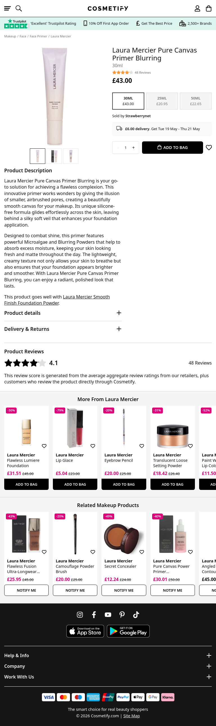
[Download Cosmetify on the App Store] (85, 631)
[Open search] (21, 8)
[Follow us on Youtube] (108, 614)
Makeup (10, 36)
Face (23, 36)
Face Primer (38, 36)
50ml (196, 101)
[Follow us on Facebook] (94, 614)
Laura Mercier (61, 36)
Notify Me (26, 590)
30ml (128, 101)
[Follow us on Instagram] (80, 614)
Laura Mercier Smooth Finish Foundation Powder (57, 300)
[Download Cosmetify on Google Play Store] (128, 631)
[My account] (195, 8)
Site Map (131, 715)
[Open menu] (9, 8)
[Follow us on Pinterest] (122, 614)
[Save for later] (209, 147)
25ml (162, 101)
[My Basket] (206, 8)
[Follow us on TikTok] (136, 614)
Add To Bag (26, 484)
